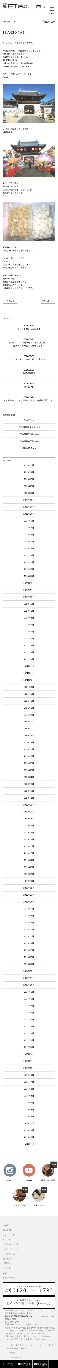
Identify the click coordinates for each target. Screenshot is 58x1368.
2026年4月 (29, 472)
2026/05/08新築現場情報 (29, 371)
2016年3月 (29, 1109)
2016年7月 (29, 1082)
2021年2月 (29, 708)
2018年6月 (29, 929)
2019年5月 (29, 853)
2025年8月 (29, 527)
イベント (7, 1239)
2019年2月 (29, 874)
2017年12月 (29, 971)
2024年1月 (29, 576)
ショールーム (9, 1235)
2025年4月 (29, 548)
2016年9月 (29, 1075)
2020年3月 (29, 784)
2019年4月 (29, 860)
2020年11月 (29, 728)
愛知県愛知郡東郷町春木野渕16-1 (18, 1316)
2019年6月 (29, 846)
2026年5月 (29, 465)
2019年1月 (29, 881)
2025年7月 (29, 534)
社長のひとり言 (29, 448)
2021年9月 (29, 687)
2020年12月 (29, 721)
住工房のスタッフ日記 (29, 427)
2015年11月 (29, 1123)
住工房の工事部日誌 (29, 441)
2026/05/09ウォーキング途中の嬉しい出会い (29, 358)
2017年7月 (29, 1005)
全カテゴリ (29, 420)
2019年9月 (29, 825)
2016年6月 (29, 1089)
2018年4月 (29, 943)
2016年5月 (29, 1096)
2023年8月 (29, 611)
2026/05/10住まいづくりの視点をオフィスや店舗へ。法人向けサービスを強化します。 (29, 342)
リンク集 (7, 1268)
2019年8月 (29, 832)
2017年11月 (29, 978)
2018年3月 (29, 950)
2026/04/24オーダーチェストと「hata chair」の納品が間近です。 (29, 399)
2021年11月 (29, 673)
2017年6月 (29, 1012)
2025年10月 (29, 514)
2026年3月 (29, 479)
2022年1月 (29, 659)
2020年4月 (29, 777)
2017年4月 (29, 1026)
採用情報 (7, 1263)
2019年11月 (29, 811)
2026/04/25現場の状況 (29, 385)
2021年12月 (29, 666)
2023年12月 (29, 583)
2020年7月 (29, 756)
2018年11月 (29, 895)
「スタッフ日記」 (11, 1249)
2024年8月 (29, 562)
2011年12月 (29, 1144)
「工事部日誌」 (10, 1254)
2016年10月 (29, 1068)
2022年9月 (29, 631)
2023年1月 (29, 624)
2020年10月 (29, 735)
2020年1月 (29, 798)
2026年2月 (29, 486)
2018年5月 (29, 936)
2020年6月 (29, 763)
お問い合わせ (9, 1278)
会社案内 (7, 1259)
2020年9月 (29, 742)
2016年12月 (29, 1054)
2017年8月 (29, 999)
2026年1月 (29, 493)
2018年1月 (29, 964)
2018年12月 (29, 888)
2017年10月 (29, 985)
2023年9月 (29, 604)
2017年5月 (29, 1019)
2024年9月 (29, 555)
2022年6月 (29, 638)
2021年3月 (29, 701)
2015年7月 (29, 1137)
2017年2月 (29, 1040)
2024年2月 (29, 569)
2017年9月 (29, 992)
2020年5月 (29, 770)
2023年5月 (29, 618)
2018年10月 (29, 902)
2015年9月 (29, 1130)
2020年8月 (29, 749)
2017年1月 (29, 1047)
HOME (6, 1225)
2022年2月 (29, 652)
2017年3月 (29, 1033)
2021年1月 (29, 715)
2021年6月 (29, 694)
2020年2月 (29, 791)
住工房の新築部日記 (29, 434)
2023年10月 (29, 597)
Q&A (5, 1273)
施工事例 (7, 1230)
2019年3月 (29, 867)
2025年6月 (29, 541)
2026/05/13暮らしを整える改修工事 (29, 327)
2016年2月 (29, 1116)
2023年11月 (29, 590)
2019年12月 (29, 805)
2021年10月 (29, 680)
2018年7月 (29, 922)
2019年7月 (29, 839)
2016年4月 (29, 1102)
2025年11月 (29, 507)
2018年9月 (29, 908)
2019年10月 (29, 818)
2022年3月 (29, 645)
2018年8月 (29, 915)
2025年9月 (29, 521)
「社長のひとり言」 (11, 1244)
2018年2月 (29, 957)
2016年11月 (29, 1061)
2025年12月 (29, 500)
